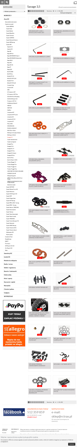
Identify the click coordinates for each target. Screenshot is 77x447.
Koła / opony (8, 278)
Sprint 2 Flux (10, 157)
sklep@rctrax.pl (62, 416)
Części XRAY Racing (11, 225)
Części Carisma (10, 35)
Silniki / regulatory (10, 268)
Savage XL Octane (11, 153)
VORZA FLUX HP (11, 173)
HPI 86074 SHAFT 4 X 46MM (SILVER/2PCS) (62, 264)
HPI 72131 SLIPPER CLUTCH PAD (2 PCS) (39, 264)
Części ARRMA (10, 26)
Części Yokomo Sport (11, 230)
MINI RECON (10, 126)
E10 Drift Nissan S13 (12, 98)
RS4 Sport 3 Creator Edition (14, 132)
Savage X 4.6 (10, 146)
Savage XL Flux (11, 150)
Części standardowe (12, 139)
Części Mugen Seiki (11, 198)
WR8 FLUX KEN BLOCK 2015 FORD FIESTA (14, 182)
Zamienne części (11, 184)
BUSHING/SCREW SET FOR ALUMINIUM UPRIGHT (62, 110)
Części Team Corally (11, 216)
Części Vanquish (10, 223)
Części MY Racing (10, 200)
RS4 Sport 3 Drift (11, 135)
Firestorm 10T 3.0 (11, 101)
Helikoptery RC (10, 232)
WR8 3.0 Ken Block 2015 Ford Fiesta (14, 178)
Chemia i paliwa (9, 289)
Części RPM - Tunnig (11, 205)
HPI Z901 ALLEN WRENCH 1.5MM (39, 58)
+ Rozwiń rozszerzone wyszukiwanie (67, 7)
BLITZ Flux (10, 74)
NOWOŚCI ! (8, 15)
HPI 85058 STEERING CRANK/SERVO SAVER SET (37, 366)
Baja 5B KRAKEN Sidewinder (14, 58)
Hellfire (9, 110)
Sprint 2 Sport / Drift (12, 159)
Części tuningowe (11, 141)
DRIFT (6, 241)
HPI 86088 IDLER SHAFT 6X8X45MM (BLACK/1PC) (61, 213)
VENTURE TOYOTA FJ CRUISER (15, 171)
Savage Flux (10, 144)
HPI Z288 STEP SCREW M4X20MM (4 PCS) (64, 392)
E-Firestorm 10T (11, 92)
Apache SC (10, 49)
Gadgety (6, 293)
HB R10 (9, 105)
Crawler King (10, 85)
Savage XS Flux (11, 155)
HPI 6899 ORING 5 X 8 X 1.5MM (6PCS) (38, 213)
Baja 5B (9, 51)
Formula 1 (7, 243)
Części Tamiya (9, 212)
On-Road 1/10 (8, 248)
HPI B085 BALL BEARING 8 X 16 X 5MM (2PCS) (64, 33)
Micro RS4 (10, 123)
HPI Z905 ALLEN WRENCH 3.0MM (39, 110)
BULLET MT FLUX (11, 78)
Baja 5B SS (9, 60)
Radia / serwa (8, 264)
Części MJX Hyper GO (11, 193)
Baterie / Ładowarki (10, 271)
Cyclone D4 (10, 87)
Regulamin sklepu (14, 432)
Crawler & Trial (8, 236)
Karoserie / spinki (9, 282)
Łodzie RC (7, 257)
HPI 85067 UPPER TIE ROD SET (38, 289)
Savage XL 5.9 (10, 148)
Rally (6, 250)
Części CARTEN (10, 37)
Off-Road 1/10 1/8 (9, 245)
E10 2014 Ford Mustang (13, 96)
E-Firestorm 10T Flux (12, 94)
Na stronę (49, 11)
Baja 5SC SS (10, 64)
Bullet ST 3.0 (10, 80)
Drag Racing (8, 239)
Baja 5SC (9, 62)
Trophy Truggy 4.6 (11, 166)
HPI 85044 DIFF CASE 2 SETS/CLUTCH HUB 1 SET (36, 33)
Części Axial (9, 28)
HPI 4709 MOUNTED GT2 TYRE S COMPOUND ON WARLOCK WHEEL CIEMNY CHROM (39, 316)
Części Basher (9, 31)
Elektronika (7, 275)
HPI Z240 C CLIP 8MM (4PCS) (62, 366)
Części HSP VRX (10, 187)
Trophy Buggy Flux (12, 164)
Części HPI (8, 44)
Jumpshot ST (10, 121)
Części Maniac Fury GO (12, 189)
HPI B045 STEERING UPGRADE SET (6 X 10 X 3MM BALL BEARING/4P (38, 393)
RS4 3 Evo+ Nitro (11, 130)
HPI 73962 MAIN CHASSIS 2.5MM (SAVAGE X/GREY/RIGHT (39, 238)
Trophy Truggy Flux (12, 169)
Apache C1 (10, 46)
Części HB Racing (10, 42)
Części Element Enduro (12, 40)
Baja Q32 (9, 69)
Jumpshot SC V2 (11, 119)
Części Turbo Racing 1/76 (12, 221)
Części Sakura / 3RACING (12, 207)
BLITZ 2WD (10, 71)
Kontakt (4, 432)
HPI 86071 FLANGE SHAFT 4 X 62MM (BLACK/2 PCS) (38, 84)
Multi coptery (9, 234)
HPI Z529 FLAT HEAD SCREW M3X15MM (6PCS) (63, 187)
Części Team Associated (12, 214)
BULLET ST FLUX (11, 83)
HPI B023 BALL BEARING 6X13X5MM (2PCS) (36, 161)
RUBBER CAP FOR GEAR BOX (63, 161)
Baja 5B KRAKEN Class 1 (13, 55)
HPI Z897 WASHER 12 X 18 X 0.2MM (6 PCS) (62, 341)
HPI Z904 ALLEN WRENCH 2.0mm (64, 58)
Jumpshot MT (10, 112)
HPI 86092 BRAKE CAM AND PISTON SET (38, 341)
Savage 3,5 (10, 137)
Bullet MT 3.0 (10, 76)
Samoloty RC (8, 253)
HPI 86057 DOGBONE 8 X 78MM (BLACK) (63, 289)
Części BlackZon (10, 33)
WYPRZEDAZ (8, 296)
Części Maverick (10, 191)
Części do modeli (9, 24)
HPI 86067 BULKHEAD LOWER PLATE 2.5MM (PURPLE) (38, 187)
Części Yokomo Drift (11, 227)
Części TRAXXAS (10, 218)
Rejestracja (68, 2)
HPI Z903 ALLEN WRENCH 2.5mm (64, 84)
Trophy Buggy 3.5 (11, 162)
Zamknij (71, 444)
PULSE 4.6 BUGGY (12, 128)
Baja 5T (9, 67)
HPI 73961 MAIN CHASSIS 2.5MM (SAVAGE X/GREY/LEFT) (64, 136)
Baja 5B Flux (10, 53)
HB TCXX (9, 107)
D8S (8, 89)
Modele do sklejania (10, 260)
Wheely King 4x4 (11, 175)
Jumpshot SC (10, 117)
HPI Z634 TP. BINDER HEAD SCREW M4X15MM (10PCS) (62, 315)
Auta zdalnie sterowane (11, 22)
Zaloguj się (61, 2)
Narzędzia (7, 285)
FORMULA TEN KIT (12, 103)
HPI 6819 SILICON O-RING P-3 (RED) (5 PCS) (38, 136)
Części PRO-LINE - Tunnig (12, 202)
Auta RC (6, 19)
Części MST (9, 196)
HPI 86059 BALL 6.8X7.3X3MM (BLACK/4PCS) (63, 238)
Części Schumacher (11, 209)
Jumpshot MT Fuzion (12, 114)
